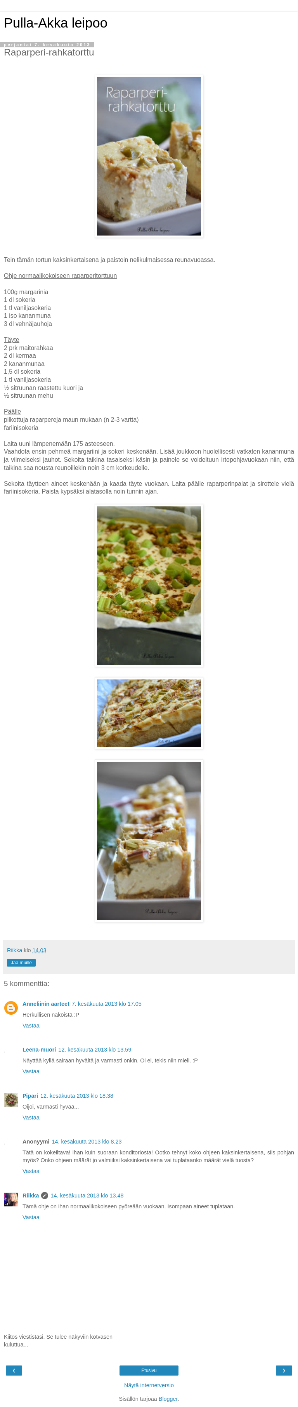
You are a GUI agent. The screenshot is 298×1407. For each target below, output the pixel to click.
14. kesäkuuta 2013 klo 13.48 (86, 1195)
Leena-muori (39, 1050)
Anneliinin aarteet (46, 1004)
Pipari (30, 1096)
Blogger (168, 1399)
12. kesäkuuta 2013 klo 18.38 (76, 1096)
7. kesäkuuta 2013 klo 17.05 (107, 1004)
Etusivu (148, 1370)
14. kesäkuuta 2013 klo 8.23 (87, 1141)
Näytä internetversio (149, 1385)
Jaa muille (21, 962)
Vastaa (31, 1025)
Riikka (31, 1195)
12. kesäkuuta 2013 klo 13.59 (94, 1050)
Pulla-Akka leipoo (55, 23)
